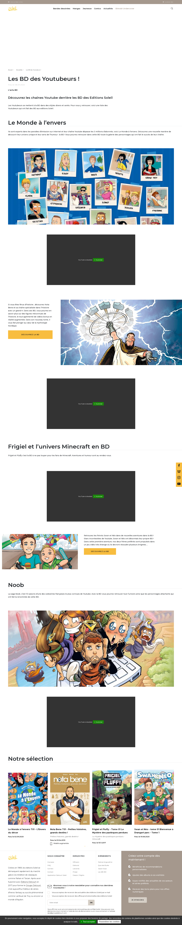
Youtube (179, 484)
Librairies (76, 869)
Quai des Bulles (103, 865)
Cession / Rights (78, 875)
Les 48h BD (102, 872)
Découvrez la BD (30, 335)
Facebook (179, 466)
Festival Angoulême (105, 862)
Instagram (179, 478)
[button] (84, 846)
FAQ (49, 865)
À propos (51, 862)
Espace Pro (169, 2)
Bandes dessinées (61, 8)
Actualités (19, 70)
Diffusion (76, 862)
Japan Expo (102, 869)
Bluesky (179, 472)
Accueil (10, 70)
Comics (97, 8)
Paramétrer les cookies (109, 922)
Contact (50, 872)
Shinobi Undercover (124, 8)
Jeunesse (87, 8)
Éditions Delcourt (28, 882)
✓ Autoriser (98, 260)
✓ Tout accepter (88, 922)
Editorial (76, 865)
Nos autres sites (16, 2)
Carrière (50, 869)
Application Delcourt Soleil (57, 875)
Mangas (76, 8)
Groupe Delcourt (33, 885)
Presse (75, 872)
